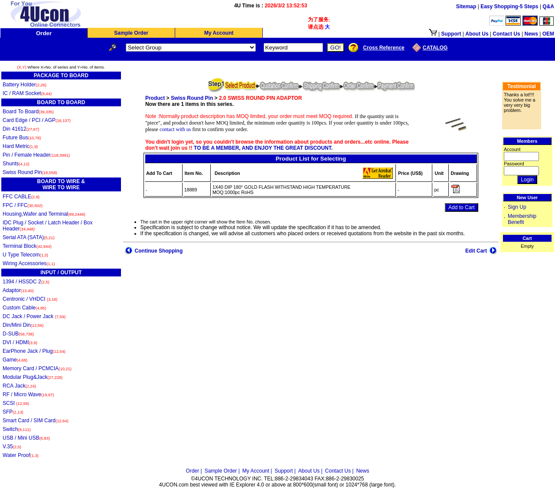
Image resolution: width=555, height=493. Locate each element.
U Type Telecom (25, 255)
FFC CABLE (21, 197)
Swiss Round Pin (30, 172)
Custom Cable (24, 308)
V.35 (12, 447)
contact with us (175, 129)
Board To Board (28, 111)
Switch (17, 429)
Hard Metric (20, 146)
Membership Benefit (522, 219)
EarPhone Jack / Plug (34, 351)
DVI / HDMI (20, 342)
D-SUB (18, 334)
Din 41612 (21, 129)
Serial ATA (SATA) (29, 237)
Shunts (16, 164)
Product (155, 98)
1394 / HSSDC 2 (26, 282)
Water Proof (21, 455)
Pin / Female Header (36, 155)
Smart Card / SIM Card (36, 420)
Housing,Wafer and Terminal (44, 214)
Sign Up (517, 207)
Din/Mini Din (23, 325)
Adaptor (18, 290)
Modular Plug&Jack (32, 377)
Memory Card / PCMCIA (37, 368)
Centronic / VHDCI (30, 299)
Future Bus (22, 138)
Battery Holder (24, 85)
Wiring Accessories (29, 263)
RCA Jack (19, 386)
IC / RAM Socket (27, 93)
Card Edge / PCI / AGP (37, 120)
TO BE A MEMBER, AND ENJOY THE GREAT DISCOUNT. (263, 148)
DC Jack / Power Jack (34, 316)
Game (15, 360)
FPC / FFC (22, 205)
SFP (13, 412)
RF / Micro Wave (28, 394)
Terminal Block (27, 246)
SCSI (16, 403)
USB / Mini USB (26, 438)
